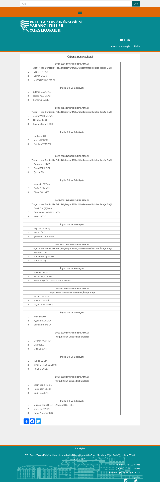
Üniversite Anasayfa (120, 46)
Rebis (137, 46)
